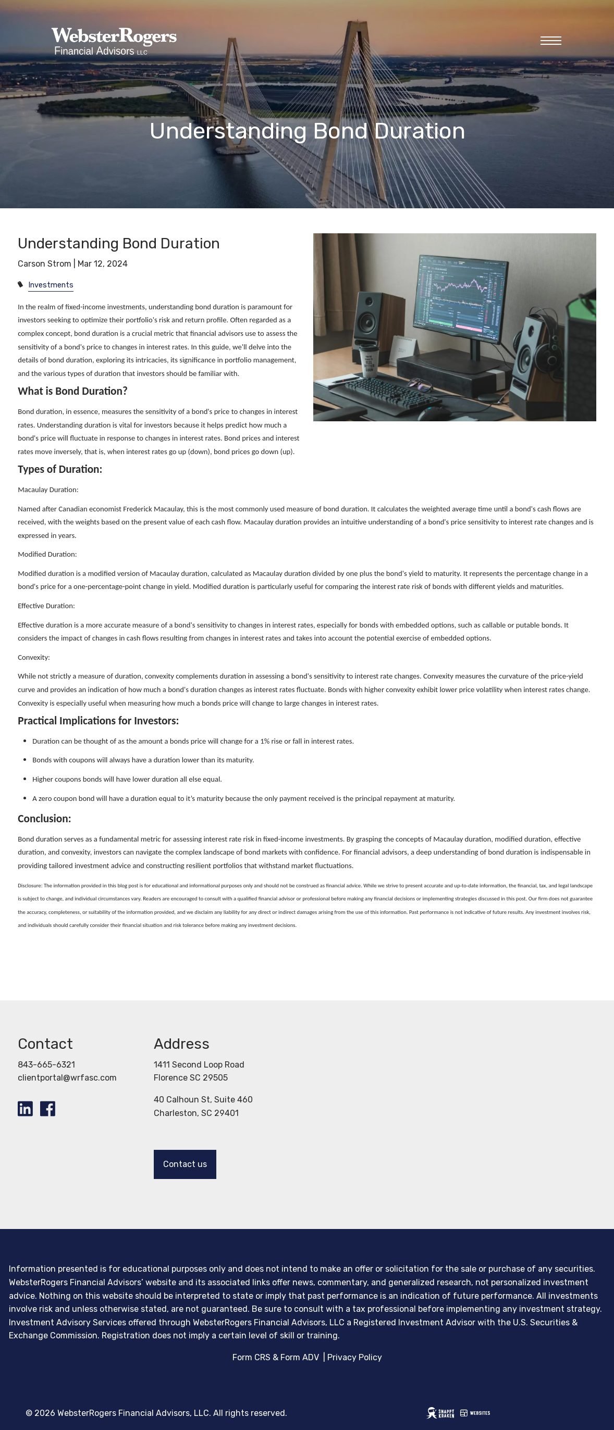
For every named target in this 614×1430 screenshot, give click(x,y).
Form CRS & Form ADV (275, 1357)
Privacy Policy (354, 1357)
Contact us (185, 1164)
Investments (50, 285)
